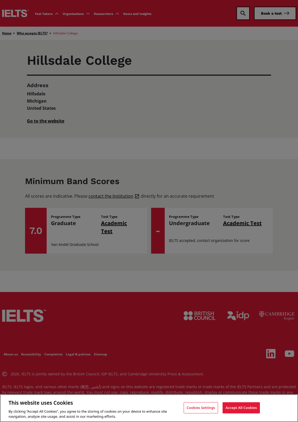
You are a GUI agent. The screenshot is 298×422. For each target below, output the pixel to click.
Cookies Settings (201, 407)
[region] (149, 408)
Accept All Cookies (241, 407)
